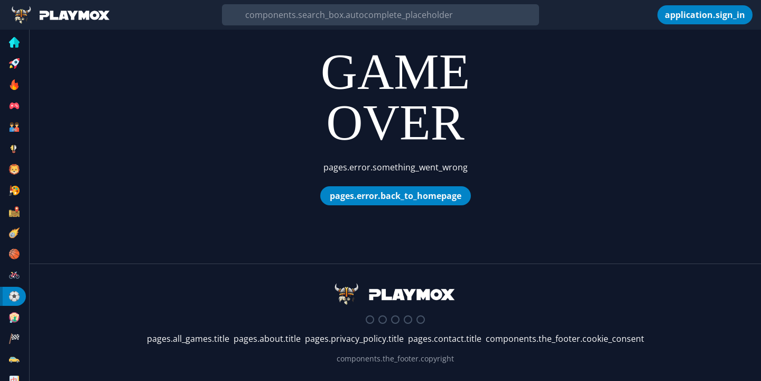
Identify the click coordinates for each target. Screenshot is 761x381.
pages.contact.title (444, 338)
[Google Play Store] (420, 319)
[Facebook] (395, 319)
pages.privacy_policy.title (354, 338)
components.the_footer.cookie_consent (565, 338)
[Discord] (370, 319)
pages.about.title (267, 338)
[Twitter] (382, 319)
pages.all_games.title (188, 338)
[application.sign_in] (705, 14)
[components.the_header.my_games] (650, 15)
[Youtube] (408, 319)
